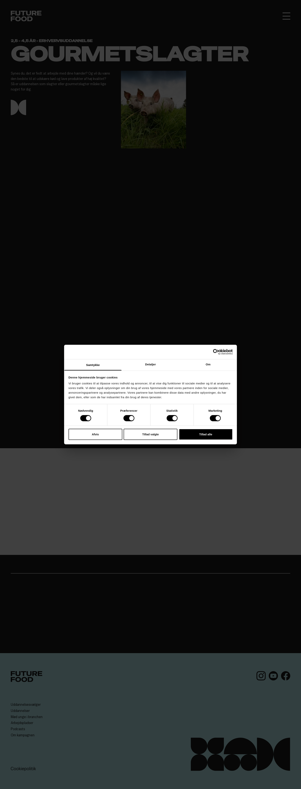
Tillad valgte (150, 434)
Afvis (95, 434)
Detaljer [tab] (150, 364)
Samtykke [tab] (93, 364)
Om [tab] (208, 364)
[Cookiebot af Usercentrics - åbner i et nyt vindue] (216, 352)
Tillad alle (205, 434)
